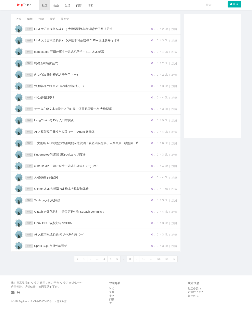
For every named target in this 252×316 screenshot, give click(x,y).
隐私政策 (62, 301)
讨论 (111, 288)
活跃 (18, 18)
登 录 (234, 4)
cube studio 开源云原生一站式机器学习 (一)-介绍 (66, 166)
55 (167, 258)
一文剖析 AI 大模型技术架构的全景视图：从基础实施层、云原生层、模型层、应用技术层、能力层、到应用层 (90, 143)
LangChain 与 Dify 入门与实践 (54, 120)
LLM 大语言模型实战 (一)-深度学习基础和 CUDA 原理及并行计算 (77, 40)
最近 (52, 18)
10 (143, 258)
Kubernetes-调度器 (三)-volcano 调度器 (60, 154)
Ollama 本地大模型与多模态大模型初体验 (61, 188)
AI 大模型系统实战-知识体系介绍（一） (60, 234)
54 (159, 258)
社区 (44, 5)
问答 (79, 5)
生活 (67, 5)
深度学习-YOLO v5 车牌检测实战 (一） (59, 86)
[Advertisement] (212, 76)
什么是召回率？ (44, 97)
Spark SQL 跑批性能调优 (50, 245)
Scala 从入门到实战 (47, 200)
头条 (56, 5)
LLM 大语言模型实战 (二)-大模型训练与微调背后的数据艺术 (73, 29)
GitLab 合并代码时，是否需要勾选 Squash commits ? (69, 211)
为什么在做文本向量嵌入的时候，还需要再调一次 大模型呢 (73, 108)
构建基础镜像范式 (46, 63)
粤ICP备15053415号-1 (42, 301)
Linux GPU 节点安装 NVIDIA (53, 223)
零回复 (65, 18)
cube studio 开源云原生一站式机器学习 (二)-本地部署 (69, 51)
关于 (111, 303)
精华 (29, 18)
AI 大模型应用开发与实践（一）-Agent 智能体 (64, 131)
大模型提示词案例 (46, 177)
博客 (90, 5)
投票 (41, 18)
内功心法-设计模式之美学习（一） (57, 74)
